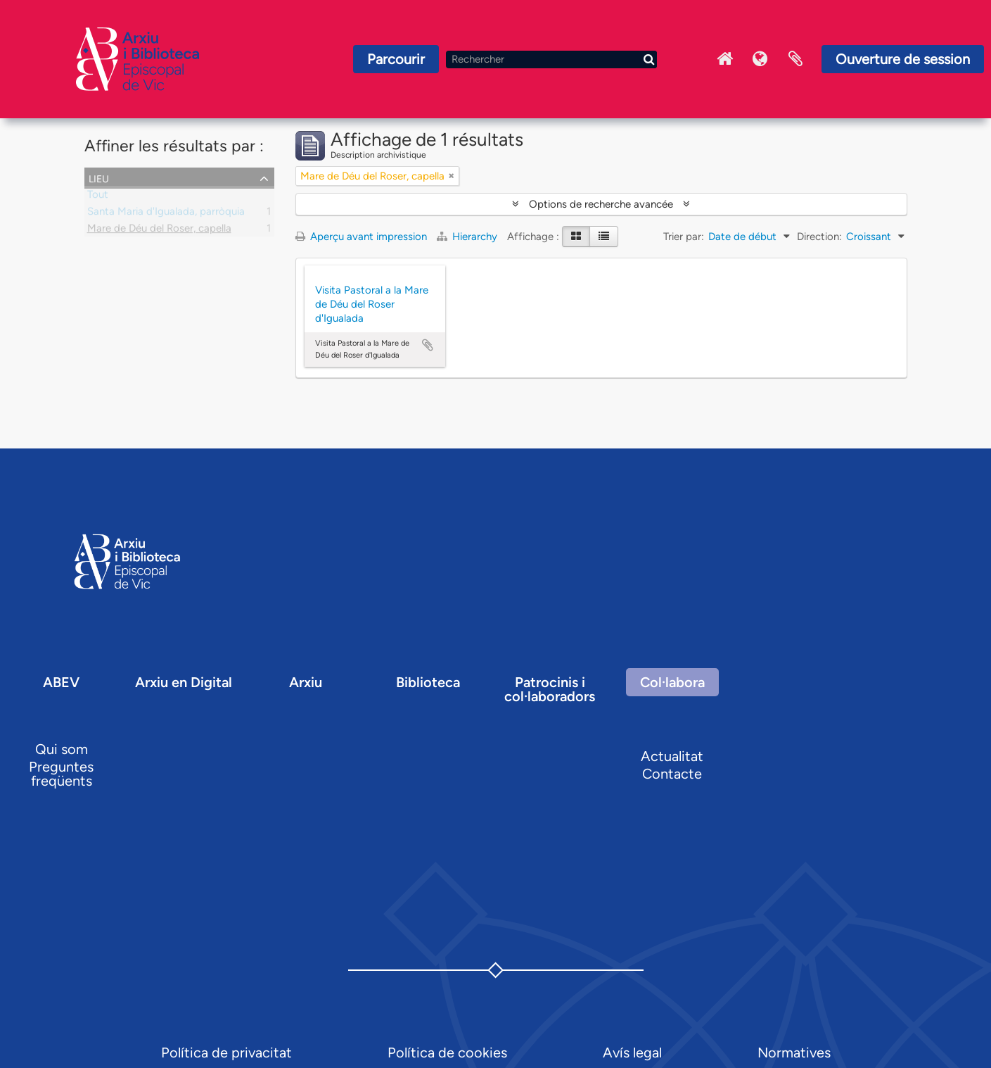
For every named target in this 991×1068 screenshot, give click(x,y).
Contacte (672, 773)
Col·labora (672, 682)
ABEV (61, 682)
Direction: (819, 236)
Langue (760, 59)
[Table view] (603, 236)
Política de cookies (447, 1052)
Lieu (99, 177)
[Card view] (576, 236)
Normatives (794, 1052)
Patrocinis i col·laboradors (549, 689)
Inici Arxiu (725, 59)
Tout (97, 197)
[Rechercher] (551, 59)
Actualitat (672, 756)
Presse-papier (795, 59)
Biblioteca (428, 682)
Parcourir (396, 59)
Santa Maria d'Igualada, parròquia (166, 214)
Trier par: (683, 236)
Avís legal (632, 1052)
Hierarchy (468, 236)
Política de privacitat (226, 1052)
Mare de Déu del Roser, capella (159, 231)
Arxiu (305, 682)
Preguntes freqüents (61, 773)
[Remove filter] (451, 176)
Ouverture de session (903, 59)
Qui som (61, 749)
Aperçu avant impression (361, 236)
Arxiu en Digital (183, 682)
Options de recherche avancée (601, 204)
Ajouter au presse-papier (428, 345)
